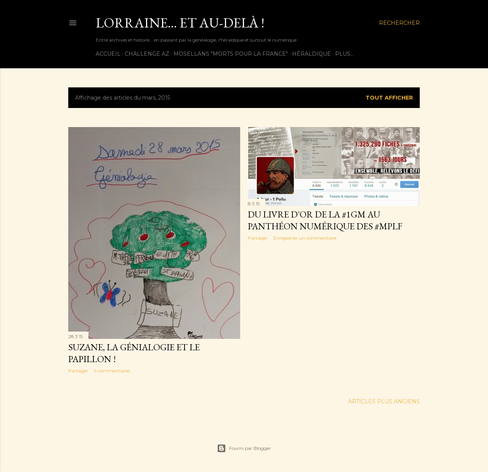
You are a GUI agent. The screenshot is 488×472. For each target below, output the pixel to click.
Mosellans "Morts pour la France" (230, 53)
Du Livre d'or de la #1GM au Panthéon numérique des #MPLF (325, 220)
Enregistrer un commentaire (304, 238)
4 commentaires (112, 371)
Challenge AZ (147, 53)
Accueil (108, 53)
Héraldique (311, 53)
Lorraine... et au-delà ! (180, 23)
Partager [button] (78, 371)
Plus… (344, 53)
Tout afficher (389, 97)
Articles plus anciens (384, 401)
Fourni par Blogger (244, 448)
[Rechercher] (399, 23)
